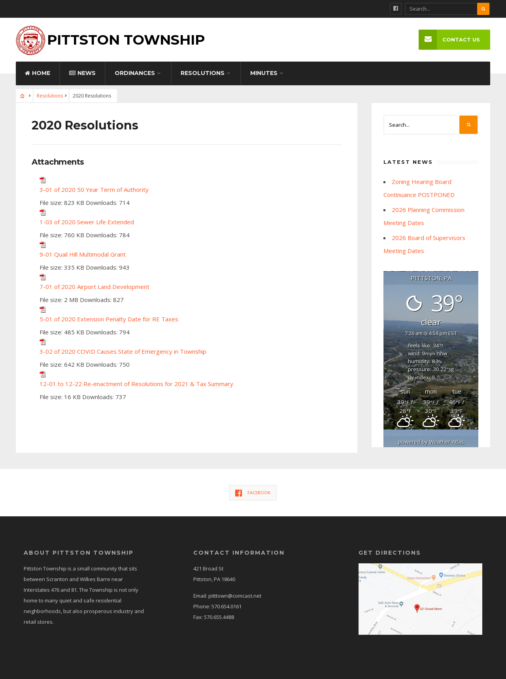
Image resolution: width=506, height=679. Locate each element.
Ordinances (135, 73)
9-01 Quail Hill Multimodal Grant (83, 254)
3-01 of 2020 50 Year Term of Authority (94, 189)
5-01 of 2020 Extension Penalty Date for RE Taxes (109, 319)
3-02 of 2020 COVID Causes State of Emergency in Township (123, 351)
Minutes (264, 73)
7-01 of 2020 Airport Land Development (94, 287)
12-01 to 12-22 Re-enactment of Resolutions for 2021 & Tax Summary (136, 384)
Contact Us (449, 40)
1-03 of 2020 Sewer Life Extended (87, 222)
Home (37, 73)
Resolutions (203, 73)
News (82, 73)
